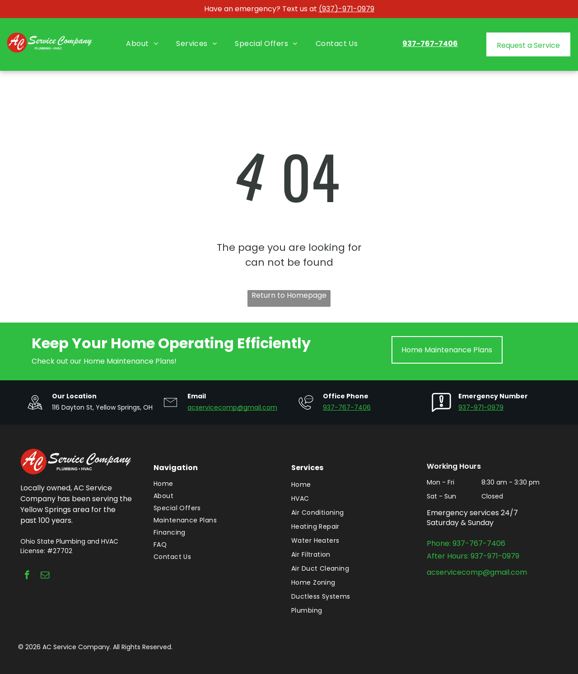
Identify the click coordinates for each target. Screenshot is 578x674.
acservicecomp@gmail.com (232, 407)
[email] (44, 576)
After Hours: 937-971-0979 (473, 556)
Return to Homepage (289, 295)
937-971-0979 (480, 407)
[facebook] (26, 576)
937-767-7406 (347, 407)
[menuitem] (142, 43)
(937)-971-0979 (346, 9)
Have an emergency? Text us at (260, 9)
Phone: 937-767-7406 (466, 543)
